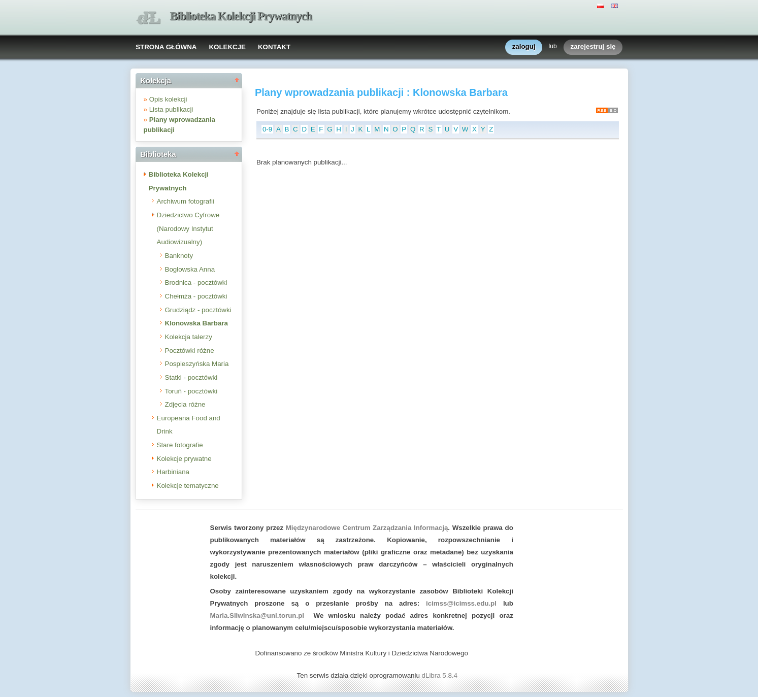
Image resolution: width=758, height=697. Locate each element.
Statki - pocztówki (191, 377)
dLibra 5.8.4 (440, 675)
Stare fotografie (180, 445)
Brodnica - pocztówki (196, 282)
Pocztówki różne (189, 350)
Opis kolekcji (168, 99)
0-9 (267, 129)
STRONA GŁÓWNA (166, 47)
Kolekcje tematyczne (188, 485)
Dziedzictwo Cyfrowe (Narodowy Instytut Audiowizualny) (188, 228)
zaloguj (524, 47)
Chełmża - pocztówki (196, 296)
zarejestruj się (593, 47)
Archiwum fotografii (185, 201)
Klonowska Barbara (196, 323)
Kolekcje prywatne (184, 458)
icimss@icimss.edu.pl (461, 603)
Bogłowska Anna (190, 269)
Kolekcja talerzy (188, 337)
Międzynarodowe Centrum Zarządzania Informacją (367, 528)
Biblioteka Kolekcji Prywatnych (241, 16)
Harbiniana (173, 472)
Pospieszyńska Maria (197, 364)
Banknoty (179, 255)
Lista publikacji (171, 109)
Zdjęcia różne (185, 404)
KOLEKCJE (227, 47)
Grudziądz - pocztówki (198, 310)
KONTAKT (274, 47)
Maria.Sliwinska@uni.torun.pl (257, 615)
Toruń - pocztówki (191, 391)
